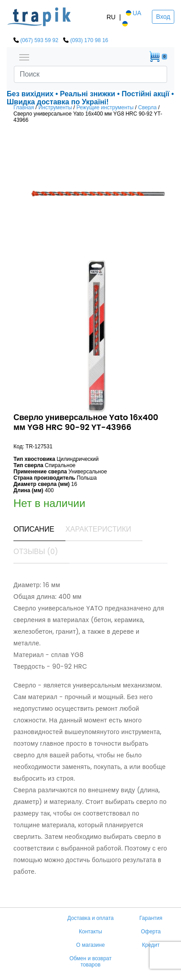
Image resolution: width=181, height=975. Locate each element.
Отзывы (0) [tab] (35, 551)
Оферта (150, 931)
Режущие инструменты (105, 107)
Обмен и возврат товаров (90, 961)
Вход (163, 16)
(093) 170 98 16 (89, 40)
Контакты (90, 931)
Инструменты (55, 107)
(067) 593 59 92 (39, 40)
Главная (23, 107)
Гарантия (150, 918)
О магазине (90, 945)
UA (133, 13)
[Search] (90, 74)
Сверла (147, 107)
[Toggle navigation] (24, 56)
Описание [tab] (33, 529)
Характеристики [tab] (98, 529)
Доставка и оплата (90, 918)
